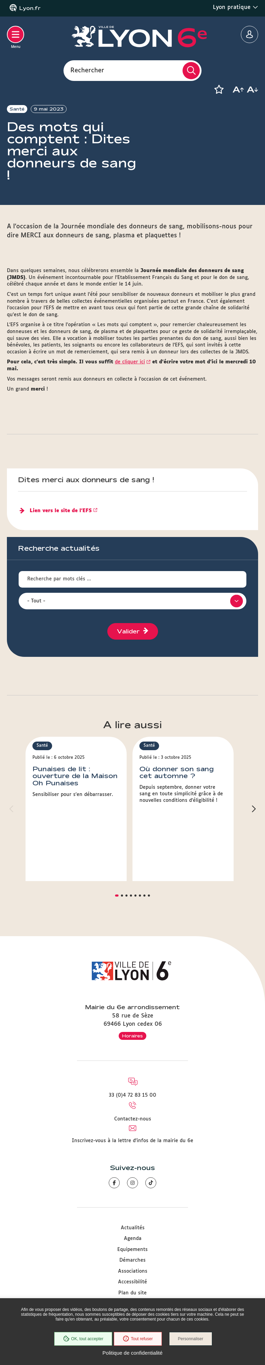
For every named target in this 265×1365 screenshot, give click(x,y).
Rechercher (87, 70)
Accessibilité (132, 1282)
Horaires (132, 1035)
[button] (219, 89)
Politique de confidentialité (132, 1353)
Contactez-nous (132, 1119)
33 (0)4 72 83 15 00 (132, 1095)
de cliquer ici (130, 362)
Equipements (132, 1249)
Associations (132, 1271)
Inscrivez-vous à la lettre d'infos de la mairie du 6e (132, 1140)
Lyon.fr (30, 8)
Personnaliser (191, 1339)
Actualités (133, 1228)
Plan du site (132, 1293)
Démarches (132, 1260)
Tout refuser (137, 1339)
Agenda (132, 1238)
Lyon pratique (235, 7)
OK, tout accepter (82, 1339)
